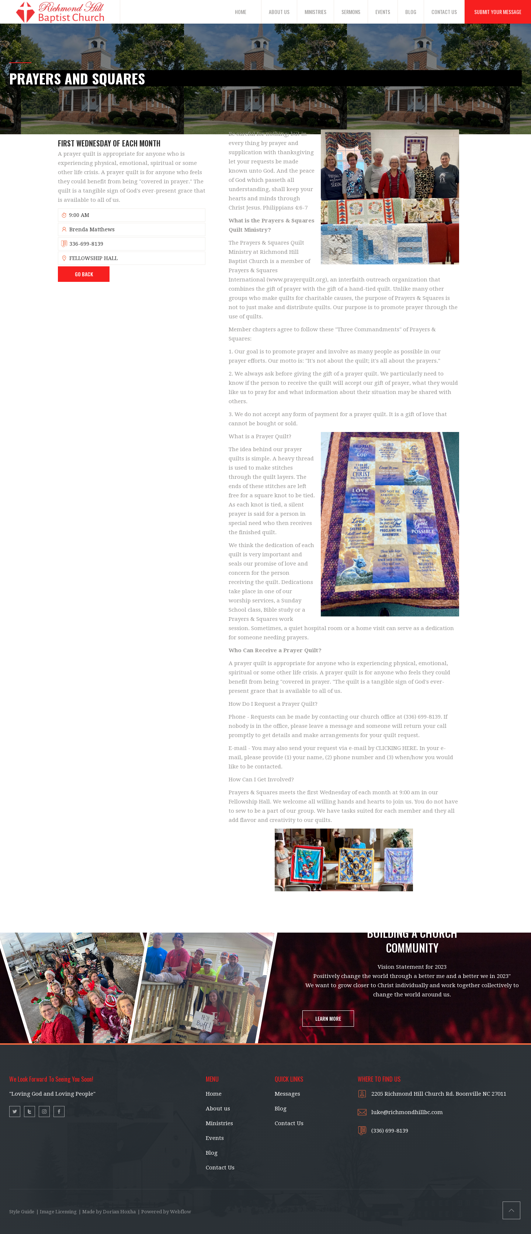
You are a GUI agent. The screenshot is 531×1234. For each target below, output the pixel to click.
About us (218, 1108)
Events (215, 1138)
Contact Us (220, 1167)
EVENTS (382, 11)
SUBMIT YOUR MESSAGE (497, 11)
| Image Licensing (56, 1211)
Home (214, 1093)
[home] (60, 11)
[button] (244, 12)
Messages (287, 1093)
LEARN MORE (328, 1018)
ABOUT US (279, 11)
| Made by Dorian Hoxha (107, 1211)
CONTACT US (444, 11)
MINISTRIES (315, 11)
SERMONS (350, 11)
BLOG (410, 11)
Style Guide (21, 1211)
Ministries (219, 1123)
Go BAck (84, 274)
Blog (212, 1153)
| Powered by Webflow (164, 1211)
